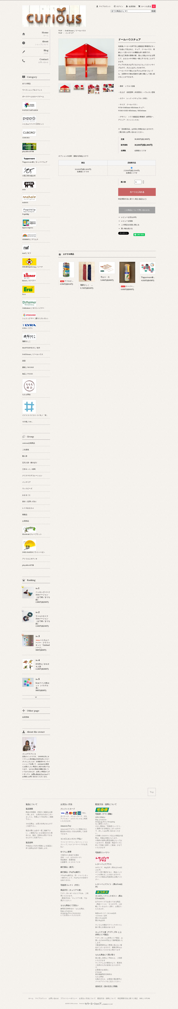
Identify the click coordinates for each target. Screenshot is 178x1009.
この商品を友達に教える (130, 225)
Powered (96, 1003)
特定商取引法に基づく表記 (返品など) (132, 199)
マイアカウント (105, 6)
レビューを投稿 (127, 221)
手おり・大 (105, 277)
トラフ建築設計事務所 (136, 117)
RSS (141, 998)
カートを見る (148, 6)
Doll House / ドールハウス (75, 31)
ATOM (147, 998)
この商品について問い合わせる (137, 210)
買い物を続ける (127, 228)
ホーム (30, 998)
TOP (60, 31)
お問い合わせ (54, 998)
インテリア (69, 33)
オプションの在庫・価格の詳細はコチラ (73, 156)
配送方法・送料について (106, 998)
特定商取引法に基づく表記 (128, 998)
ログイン (119, 6)
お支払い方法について (87, 998)
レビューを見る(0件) (129, 217)
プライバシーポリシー (68, 998)
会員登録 (132, 6)
